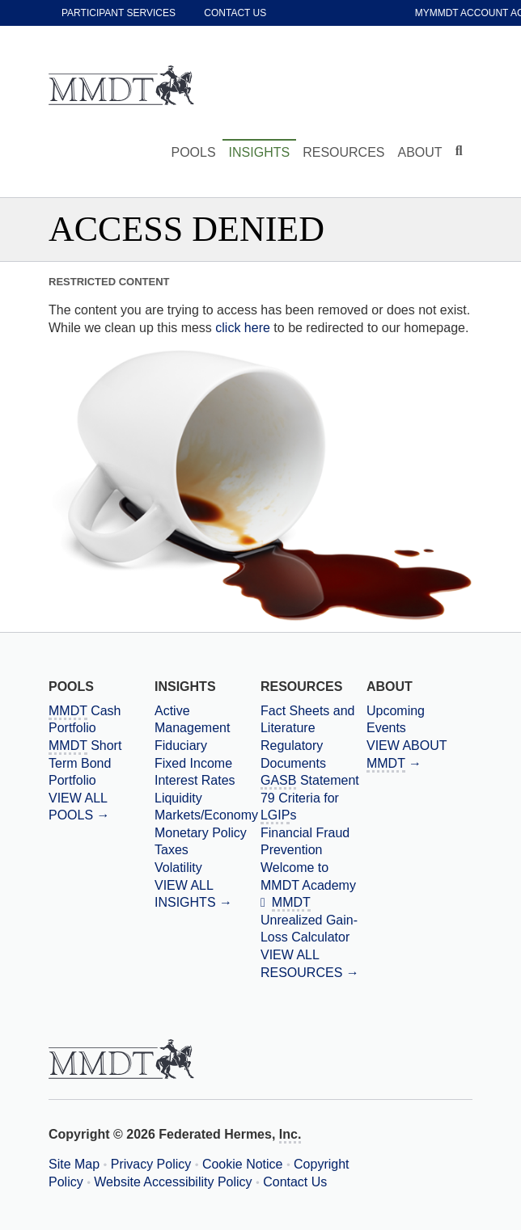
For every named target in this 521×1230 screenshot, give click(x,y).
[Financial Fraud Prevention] (313, 841)
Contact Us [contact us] (235, 13)
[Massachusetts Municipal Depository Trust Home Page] (121, 86)
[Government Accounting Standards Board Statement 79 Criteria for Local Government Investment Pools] (313, 798)
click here (242, 328)
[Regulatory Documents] (313, 754)
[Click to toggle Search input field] (460, 151)
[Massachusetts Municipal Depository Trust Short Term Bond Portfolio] (102, 763)
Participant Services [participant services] (118, 13)
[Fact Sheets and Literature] (313, 719)
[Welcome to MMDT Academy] (313, 876)
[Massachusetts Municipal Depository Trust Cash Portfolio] (102, 719)
